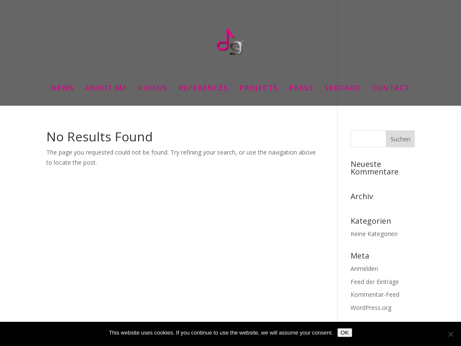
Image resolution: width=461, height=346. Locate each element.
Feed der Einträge (375, 282)
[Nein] (450, 334)
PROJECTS (258, 89)
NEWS (62, 89)
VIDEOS (152, 89)
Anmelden (364, 268)
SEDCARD (342, 89)
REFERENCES (203, 89)
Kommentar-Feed (375, 294)
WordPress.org (371, 308)
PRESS (301, 89)
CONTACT (391, 89)
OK (345, 332)
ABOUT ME (106, 89)
